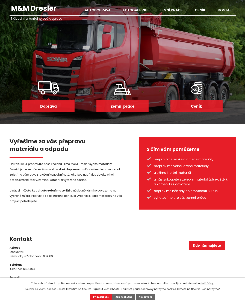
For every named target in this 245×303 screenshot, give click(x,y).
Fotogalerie (135, 10)
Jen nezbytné (124, 297)
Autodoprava (98, 10)
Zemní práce (171, 10)
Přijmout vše (99, 297)
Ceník (200, 10)
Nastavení (147, 297)
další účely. (207, 283)
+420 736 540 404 (22, 270)
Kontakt (226, 10)
